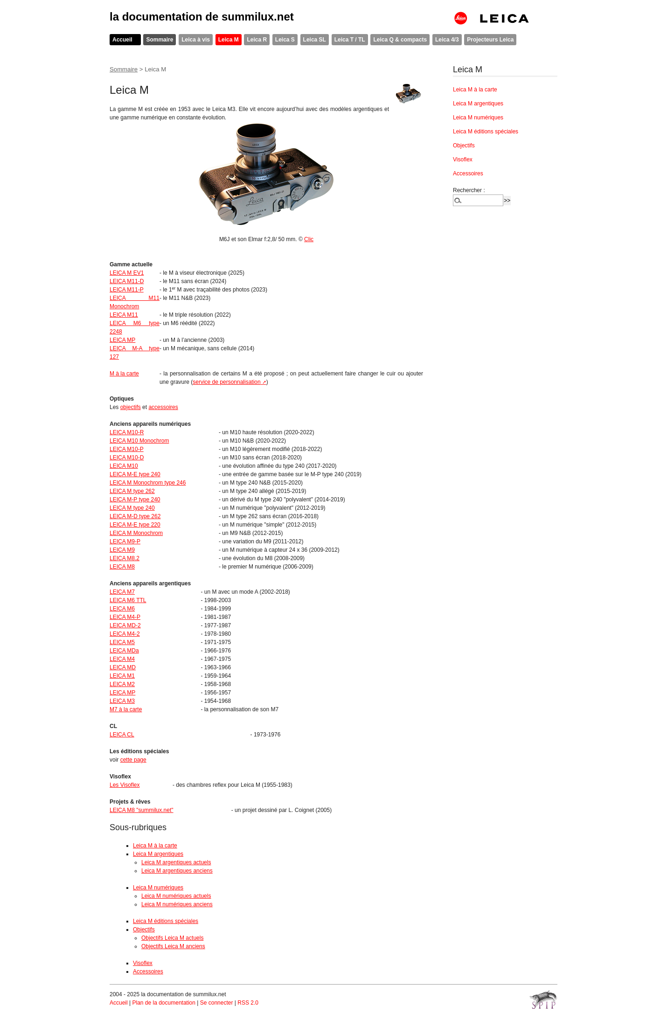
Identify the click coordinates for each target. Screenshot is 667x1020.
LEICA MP (122, 340)
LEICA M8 (122, 566)
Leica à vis (195, 39)
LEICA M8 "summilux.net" (142, 810)
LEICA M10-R (127, 432)
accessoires (163, 407)
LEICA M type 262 (132, 491)
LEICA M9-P (125, 541)
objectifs (130, 407)
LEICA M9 (122, 550)
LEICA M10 (124, 466)
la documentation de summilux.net (202, 16)
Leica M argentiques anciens (177, 870)
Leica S (285, 39)
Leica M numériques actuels (176, 896)
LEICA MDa (124, 650)
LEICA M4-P (125, 617)
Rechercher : (469, 190)
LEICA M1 (122, 676)
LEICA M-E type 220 (135, 524)
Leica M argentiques (158, 854)
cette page (133, 759)
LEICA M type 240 (132, 508)
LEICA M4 (122, 659)
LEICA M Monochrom (136, 533)
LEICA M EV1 (127, 273)
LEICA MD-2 (125, 625)
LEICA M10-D (127, 457)
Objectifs (144, 929)
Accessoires (148, 971)
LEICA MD (123, 667)
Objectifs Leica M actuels (172, 938)
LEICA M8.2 (124, 558)
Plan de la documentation (163, 1002)
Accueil (122, 39)
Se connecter (216, 1002)
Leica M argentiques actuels (176, 862)
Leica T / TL (349, 39)
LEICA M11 (124, 315)
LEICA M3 (122, 701)
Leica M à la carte (155, 845)
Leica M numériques (158, 887)
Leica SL (314, 39)
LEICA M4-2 (125, 634)
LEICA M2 (122, 684)
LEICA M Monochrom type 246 (148, 482)
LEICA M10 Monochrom (139, 440)
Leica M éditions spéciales (165, 921)
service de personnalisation (226, 382)
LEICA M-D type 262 (135, 516)
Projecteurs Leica (490, 39)
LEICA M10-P (127, 449)
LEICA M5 (122, 642)
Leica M (228, 39)
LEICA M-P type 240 (135, 499)
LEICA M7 (122, 592)
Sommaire (159, 39)
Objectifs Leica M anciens (173, 946)
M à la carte (124, 373)
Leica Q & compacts (400, 39)
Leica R (257, 39)
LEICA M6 (122, 608)
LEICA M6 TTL (128, 600)
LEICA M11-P (127, 289)
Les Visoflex (124, 785)
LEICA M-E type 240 (135, 474)
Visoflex (143, 963)
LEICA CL (122, 734)
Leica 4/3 (447, 39)
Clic (308, 239)
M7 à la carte (126, 709)
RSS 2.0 (247, 1002)
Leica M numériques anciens (177, 904)
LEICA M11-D (127, 281)
